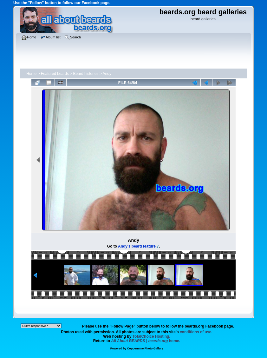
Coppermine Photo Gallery (145, 348)
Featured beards (55, 73)
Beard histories (86, 73)
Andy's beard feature (137, 246)
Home (31, 73)
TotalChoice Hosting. (151, 336)
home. (145, 341)
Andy (107, 73)
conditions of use (195, 332)
